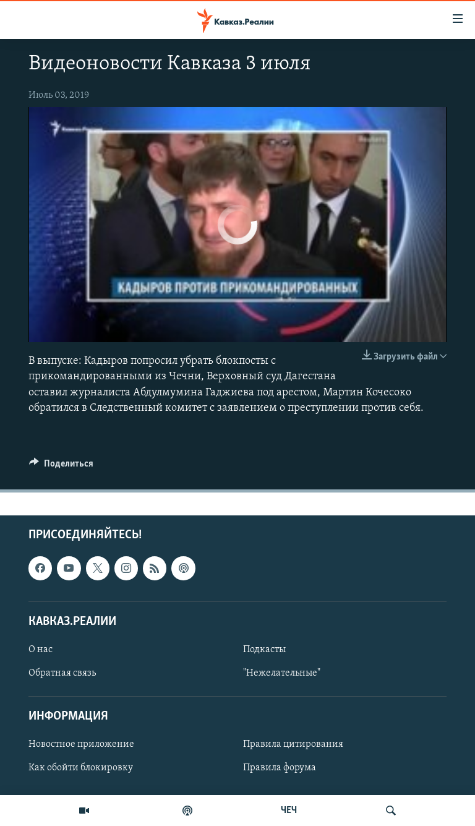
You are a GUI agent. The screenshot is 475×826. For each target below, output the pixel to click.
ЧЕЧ (289, 810)
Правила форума (279, 768)
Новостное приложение (81, 744)
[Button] (61, 466)
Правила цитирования (293, 744)
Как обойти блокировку (80, 768)
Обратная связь (62, 673)
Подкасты (264, 650)
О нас (40, 650)
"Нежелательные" (281, 673)
